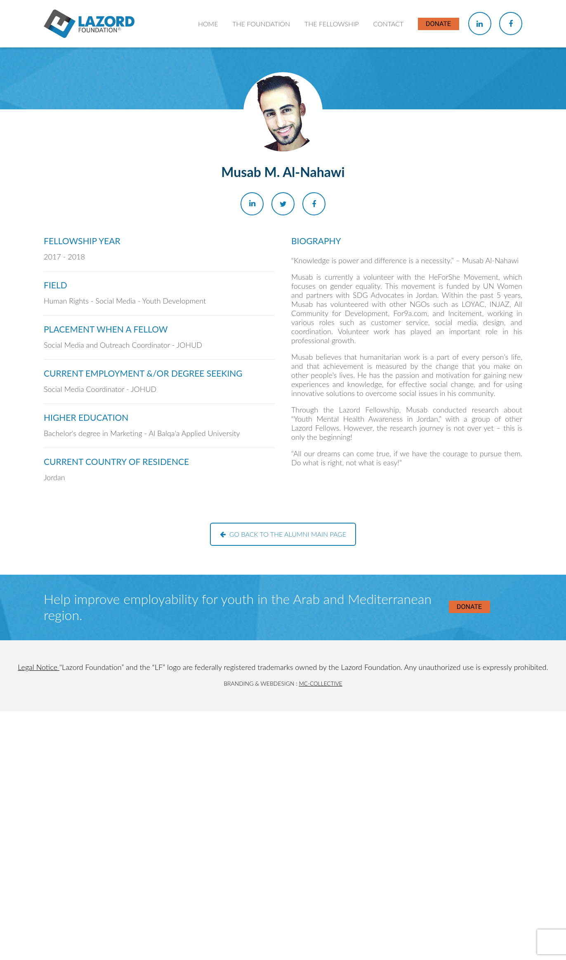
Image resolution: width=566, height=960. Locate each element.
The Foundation (263, 57)
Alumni (319, 148)
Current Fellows (331, 132)
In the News (326, 164)
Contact (388, 57)
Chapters (322, 116)
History (248, 116)
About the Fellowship (339, 99)
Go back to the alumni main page (283, 534)
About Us (251, 99)
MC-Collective (320, 683)
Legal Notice (38, 667)
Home (210, 57)
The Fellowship (332, 57)
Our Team (252, 132)
